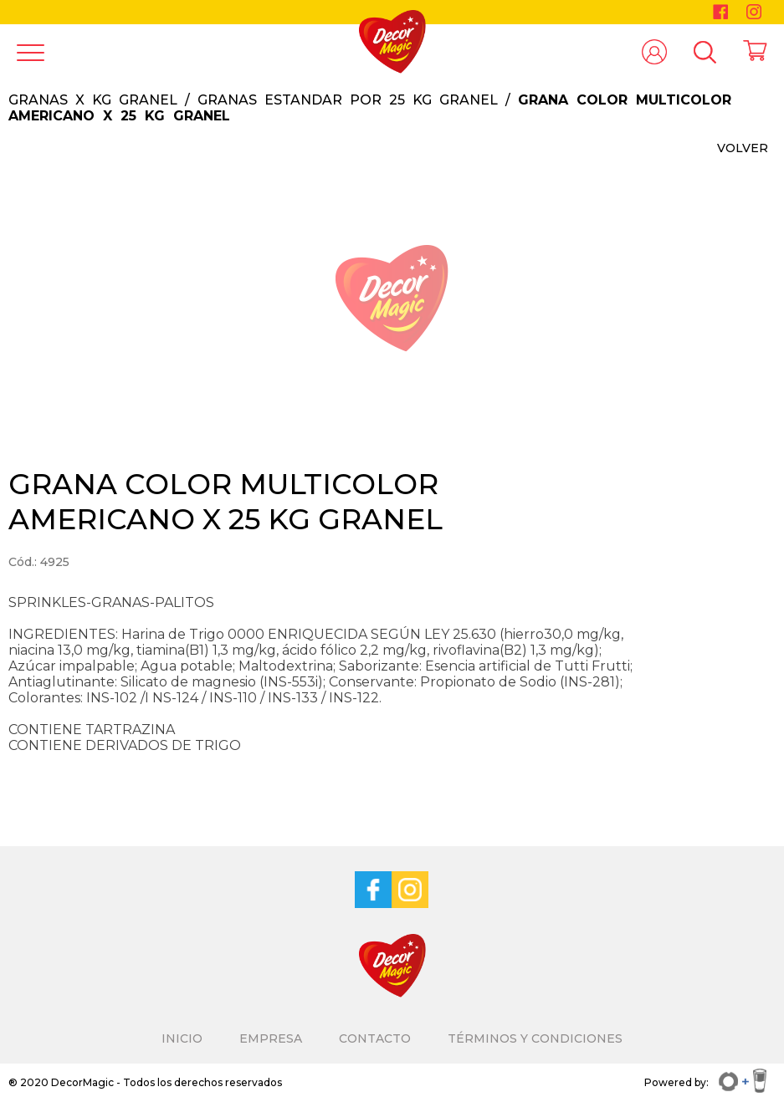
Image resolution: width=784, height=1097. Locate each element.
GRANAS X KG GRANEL (92, 100)
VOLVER (742, 148)
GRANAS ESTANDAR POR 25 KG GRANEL (347, 100)
